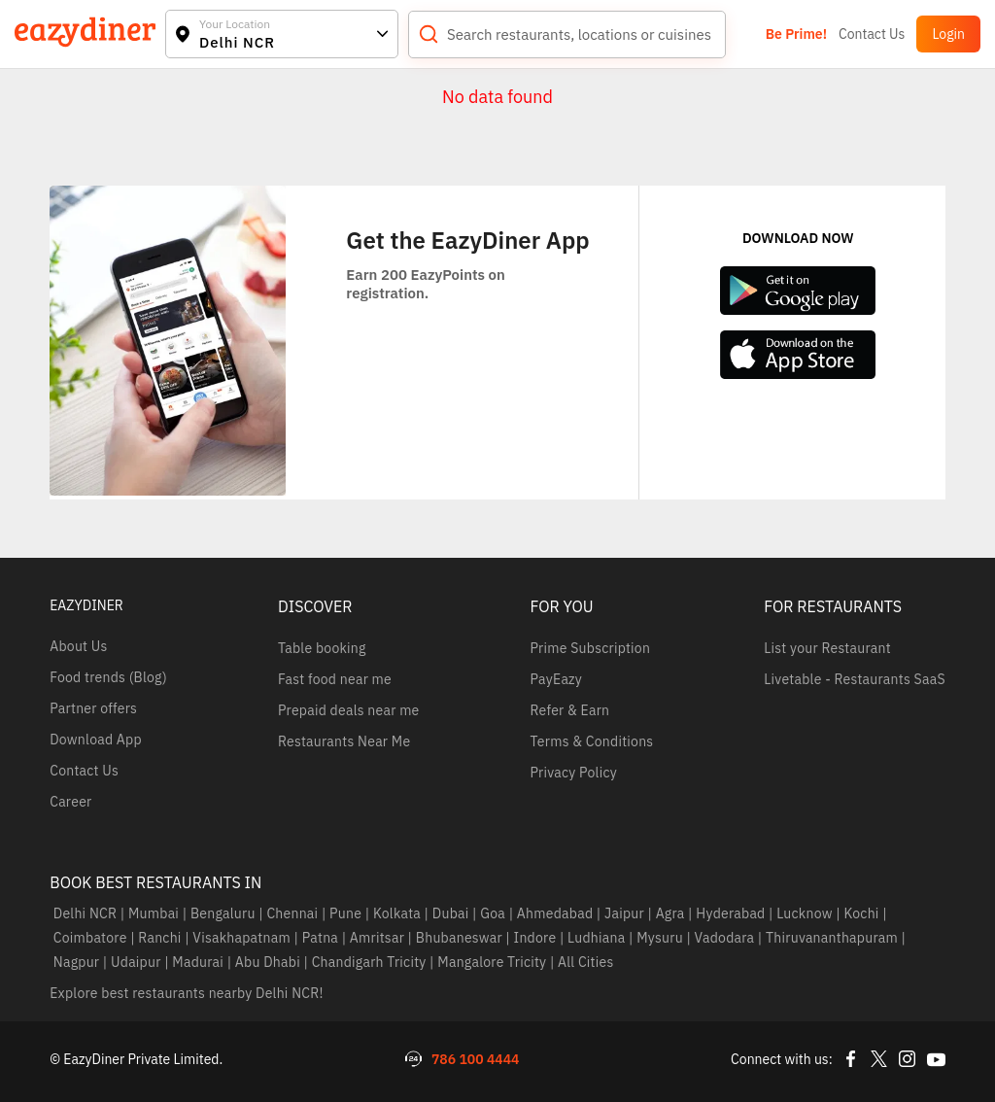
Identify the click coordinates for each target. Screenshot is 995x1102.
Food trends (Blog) (108, 677)
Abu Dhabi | (269, 962)
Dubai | (452, 913)
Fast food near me (335, 679)
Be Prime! (796, 34)
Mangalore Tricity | (494, 962)
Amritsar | (379, 938)
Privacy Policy (573, 772)
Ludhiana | (599, 938)
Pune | (348, 913)
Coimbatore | (92, 938)
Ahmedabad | (556, 913)
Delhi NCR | (87, 913)
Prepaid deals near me (349, 710)
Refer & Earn (569, 710)
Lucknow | (807, 913)
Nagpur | (78, 962)
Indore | (537, 938)
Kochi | (864, 913)
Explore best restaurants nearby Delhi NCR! (186, 993)
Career (70, 801)
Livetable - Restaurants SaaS (854, 679)
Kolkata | (399, 913)
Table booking (322, 648)
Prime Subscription (590, 648)
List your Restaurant (827, 648)
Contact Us (872, 34)
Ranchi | (162, 938)
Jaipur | (626, 913)
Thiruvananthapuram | (835, 938)
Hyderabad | (733, 913)
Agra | (672, 913)
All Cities (584, 962)
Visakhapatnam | (243, 938)
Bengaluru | (224, 913)
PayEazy (556, 679)
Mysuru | (662, 938)
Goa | (495, 913)
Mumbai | (155, 913)
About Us (78, 646)
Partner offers (93, 708)
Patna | (322, 938)
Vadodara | (726, 938)
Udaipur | (137, 962)
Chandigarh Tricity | (371, 962)
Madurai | (200, 962)
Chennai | (294, 913)
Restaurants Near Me (344, 741)
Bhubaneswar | (461, 938)
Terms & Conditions (591, 741)
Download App (96, 739)
